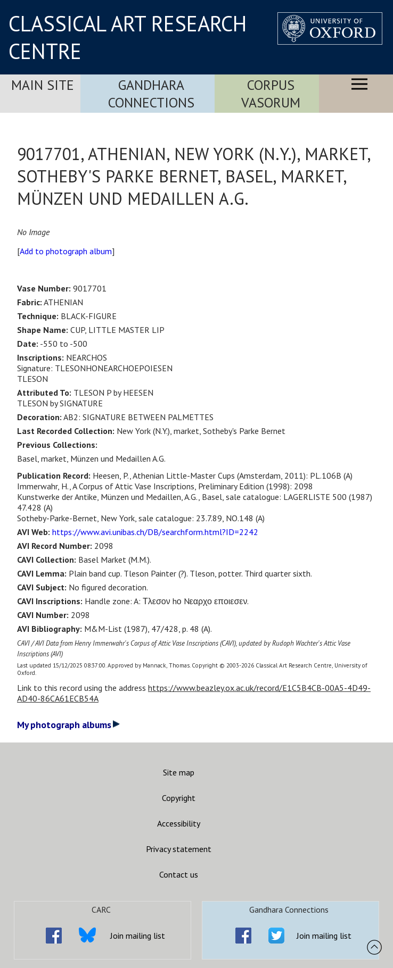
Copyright (178, 797)
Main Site (42, 85)
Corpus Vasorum (270, 93)
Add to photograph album (66, 251)
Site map (178, 772)
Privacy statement (178, 849)
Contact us (178, 874)
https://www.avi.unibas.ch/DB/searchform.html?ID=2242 (155, 532)
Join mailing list (137, 935)
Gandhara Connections (151, 93)
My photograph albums (68, 725)
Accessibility (178, 823)
